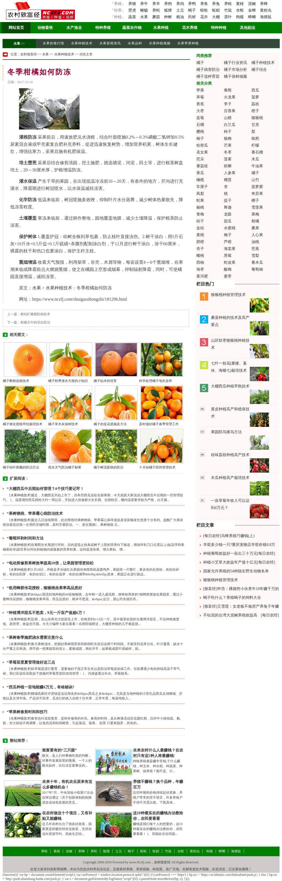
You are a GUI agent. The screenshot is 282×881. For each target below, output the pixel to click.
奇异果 (257, 194)
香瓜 (200, 173)
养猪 (132, 4)
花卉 (204, 17)
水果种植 (161, 28)
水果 (144, 17)
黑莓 (228, 256)
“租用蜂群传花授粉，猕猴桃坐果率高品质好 (44, 588)
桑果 (255, 228)
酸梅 (228, 269)
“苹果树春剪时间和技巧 (27, 712)
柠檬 (255, 145)
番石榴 (257, 152)
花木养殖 (189, 28)
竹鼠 (228, 10)
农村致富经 (28, 54)
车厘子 (202, 187)
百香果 (229, 111)
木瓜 (255, 159)
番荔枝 (202, 166)
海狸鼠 (266, 17)
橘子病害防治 (207, 70)
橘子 (200, 63)
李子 (228, 104)
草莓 (200, 97)
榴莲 (228, 180)
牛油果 (257, 166)
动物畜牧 (45, 28)
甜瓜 (228, 221)
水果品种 (135, 43)
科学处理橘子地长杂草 (155, 381)
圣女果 (202, 152)
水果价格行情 (53, 43)
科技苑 (157, 869)
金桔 (200, 228)
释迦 (228, 207)
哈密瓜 (202, 145)
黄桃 (200, 235)
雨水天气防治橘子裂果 (64, 467)
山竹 (255, 180)
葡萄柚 (257, 269)
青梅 (200, 214)
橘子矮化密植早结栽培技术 (22, 424)
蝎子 (192, 10)
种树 (168, 17)
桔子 (200, 221)
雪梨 (255, 256)
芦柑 (228, 242)
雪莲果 (257, 207)
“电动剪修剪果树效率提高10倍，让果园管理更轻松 (50, 563)
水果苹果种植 (188, 43)
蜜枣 (228, 276)
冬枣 (228, 152)
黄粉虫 (266, 10)
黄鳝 (240, 4)
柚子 (200, 138)
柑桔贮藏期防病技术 (35, 314)
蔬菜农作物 (132, 28)
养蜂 (264, 4)
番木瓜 (257, 262)
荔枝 (255, 104)
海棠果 (229, 249)
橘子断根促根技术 (16, 381)
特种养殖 (103, 28)
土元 (180, 10)
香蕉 (200, 104)
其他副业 (247, 28)
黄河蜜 (202, 276)
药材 (192, 17)
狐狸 (168, 10)
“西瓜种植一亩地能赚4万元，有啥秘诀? (40, 687)
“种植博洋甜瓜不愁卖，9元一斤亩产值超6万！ (46, 613)
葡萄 (228, 90)
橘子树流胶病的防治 (108, 467)
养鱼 (204, 4)
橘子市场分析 (235, 70)
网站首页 (16, 28)
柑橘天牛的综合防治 (35, 322)
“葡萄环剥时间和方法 (25, 538)
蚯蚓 (216, 10)
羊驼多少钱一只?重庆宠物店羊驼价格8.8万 (239, 545)
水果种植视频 (159, 43)
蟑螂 (252, 17)
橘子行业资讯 (235, 63)
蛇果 (200, 200)
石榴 (200, 125)
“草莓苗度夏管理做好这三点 (31, 662)
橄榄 (200, 180)
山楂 (228, 118)
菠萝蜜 (257, 187)
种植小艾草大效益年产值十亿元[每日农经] (239, 562)
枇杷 (255, 138)
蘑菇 (156, 17)
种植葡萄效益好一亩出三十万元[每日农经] (239, 553)
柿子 (228, 132)
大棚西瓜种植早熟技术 (230, 386)
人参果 (229, 173)
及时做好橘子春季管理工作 (159, 424)
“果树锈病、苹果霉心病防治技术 (35, 513)
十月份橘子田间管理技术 (157, 467)
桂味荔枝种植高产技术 (230, 455)
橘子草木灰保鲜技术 (63, 424)
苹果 (200, 90)
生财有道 (189, 869)
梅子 (228, 235)
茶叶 (228, 17)
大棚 (216, 17)
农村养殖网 (58, 869)
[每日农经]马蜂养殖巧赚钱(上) (229, 536)
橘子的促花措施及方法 (110, 424)
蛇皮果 (229, 262)
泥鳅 (252, 4)
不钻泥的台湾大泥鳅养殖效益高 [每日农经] (241, 615)
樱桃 (200, 132)
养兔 (216, 4)
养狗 (168, 4)
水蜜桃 (229, 228)
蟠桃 (200, 256)
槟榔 (228, 166)
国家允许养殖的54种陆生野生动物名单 (236, 571)
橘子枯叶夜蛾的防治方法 (21, 467)
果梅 (255, 214)
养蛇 (156, 10)
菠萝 (255, 97)
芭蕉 (255, 249)
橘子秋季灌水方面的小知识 (68, 381)
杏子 (200, 249)
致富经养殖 (124, 869)
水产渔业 (74, 28)
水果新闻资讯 (110, 43)
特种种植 (218, 28)
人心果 (257, 235)
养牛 (144, 4)
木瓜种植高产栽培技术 (230, 478)
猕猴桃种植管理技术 (228, 295)
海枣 (200, 269)
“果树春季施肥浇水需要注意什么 (35, 637)
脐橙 (200, 242)
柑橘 (255, 221)
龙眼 (228, 214)
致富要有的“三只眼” (59, 750)
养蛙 (228, 4)
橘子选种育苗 (207, 76)
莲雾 (228, 159)
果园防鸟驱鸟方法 (226, 432)
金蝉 (252, 10)
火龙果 (229, 97)
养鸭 (192, 4)
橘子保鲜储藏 (235, 76)
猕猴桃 (257, 118)
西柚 (200, 262)
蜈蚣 (204, 10)
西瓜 (255, 90)
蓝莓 (200, 118)
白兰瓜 (229, 125)
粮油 (180, 17)
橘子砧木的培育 (105, 381)
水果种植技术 (82, 43)
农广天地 (172, 869)
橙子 (255, 111)
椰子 (255, 200)
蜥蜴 (144, 10)
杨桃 (200, 207)
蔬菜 (132, 17)
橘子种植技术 (263, 63)
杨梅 (228, 138)
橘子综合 (259, 70)
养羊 (156, 4)
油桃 (255, 242)
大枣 (200, 111)
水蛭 (240, 10)
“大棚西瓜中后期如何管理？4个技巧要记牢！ (45, 489)
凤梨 (200, 194)
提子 (228, 200)
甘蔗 (255, 125)
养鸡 (180, 4)
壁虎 (132, 10)
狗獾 (240, 17)
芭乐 (200, 159)
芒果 (228, 145)
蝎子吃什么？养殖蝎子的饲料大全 (232, 598)
